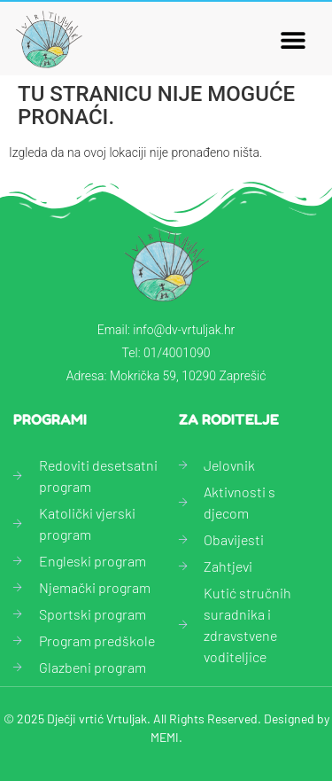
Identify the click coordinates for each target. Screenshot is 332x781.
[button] (293, 39)
